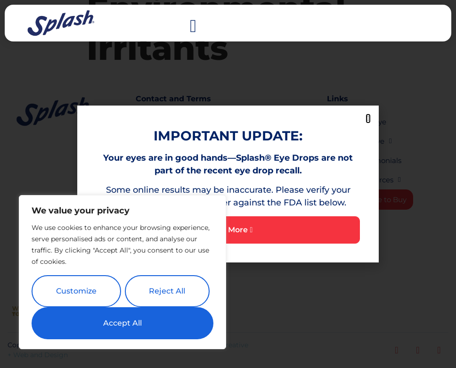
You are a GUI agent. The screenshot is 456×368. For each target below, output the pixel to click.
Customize (76, 290)
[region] (122, 272)
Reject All (167, 290)
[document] (228, 184)
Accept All (122, 323)
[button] (193, 26)
